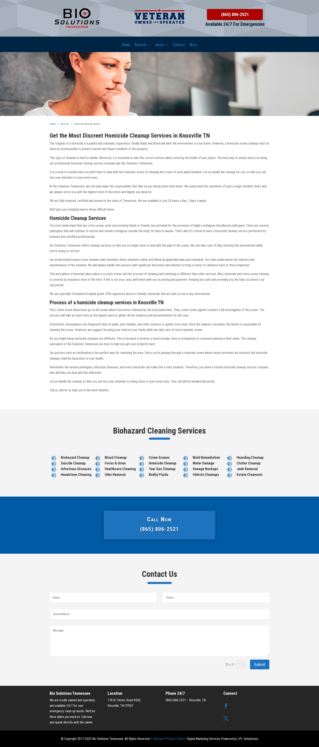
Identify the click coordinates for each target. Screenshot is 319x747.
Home (126, 45)
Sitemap (158, 739)
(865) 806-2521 (235, 14)
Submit (259, 664)
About (160, 45)
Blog (193, 45)
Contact (179, 45)
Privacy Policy (175, 739)
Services (140, 45)
